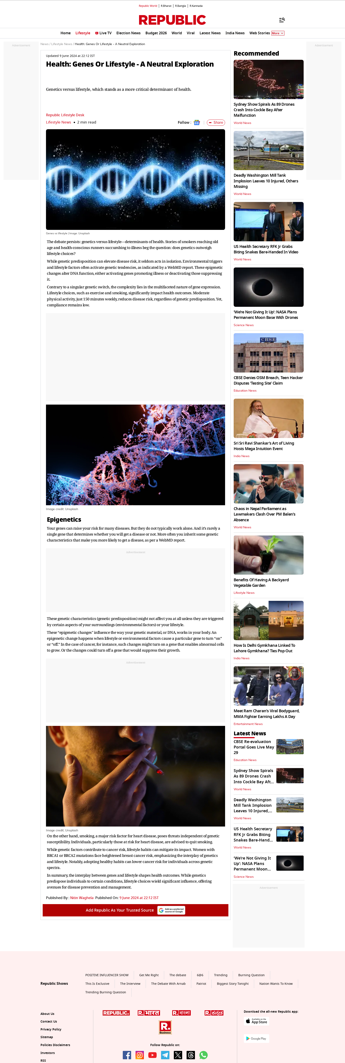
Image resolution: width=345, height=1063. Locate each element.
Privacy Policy (50, 1029)
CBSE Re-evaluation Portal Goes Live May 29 (254, 747)
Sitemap (46, 1037)
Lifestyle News (58, 122)
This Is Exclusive (97, 983)
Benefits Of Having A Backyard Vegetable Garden (261, 582)
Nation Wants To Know (276, 983)
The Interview (130, 983)
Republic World (148, 6)
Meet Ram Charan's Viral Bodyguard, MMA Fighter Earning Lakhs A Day (267, 713)
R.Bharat (166, 6)
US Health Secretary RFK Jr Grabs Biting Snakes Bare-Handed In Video (266, 249)
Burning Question (251, 975)
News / (45, 44)
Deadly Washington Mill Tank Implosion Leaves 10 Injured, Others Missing (266, 181)
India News (242, 456)
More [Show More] (278, 33)
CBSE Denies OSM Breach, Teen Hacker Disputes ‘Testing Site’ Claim (268, 380)
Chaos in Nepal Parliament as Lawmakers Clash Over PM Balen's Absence (264, 514)
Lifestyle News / (62, 44)
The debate (177, 975)
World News (242, 123)
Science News (244, 325)
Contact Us (48, 1021)
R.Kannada (196, 6)
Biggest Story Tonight (233, 983)
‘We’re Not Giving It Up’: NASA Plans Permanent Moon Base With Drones (266, 314)
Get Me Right (149, 975)
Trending (221, 975)
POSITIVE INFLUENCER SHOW (106, 975)
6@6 (200, 975)
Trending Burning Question (105, 992)
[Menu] (280, 20)
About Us (47, 1014)
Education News (245, 390)
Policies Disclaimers (55, 1045)
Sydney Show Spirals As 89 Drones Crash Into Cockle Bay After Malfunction (264, 110)
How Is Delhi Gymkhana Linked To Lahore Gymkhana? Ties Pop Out (264, 648)
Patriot (201, 983)
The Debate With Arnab (168, 983)
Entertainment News (248, 724)
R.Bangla (180, 6)
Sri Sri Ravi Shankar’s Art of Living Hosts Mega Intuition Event (264, 446)
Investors (47, 1053)
